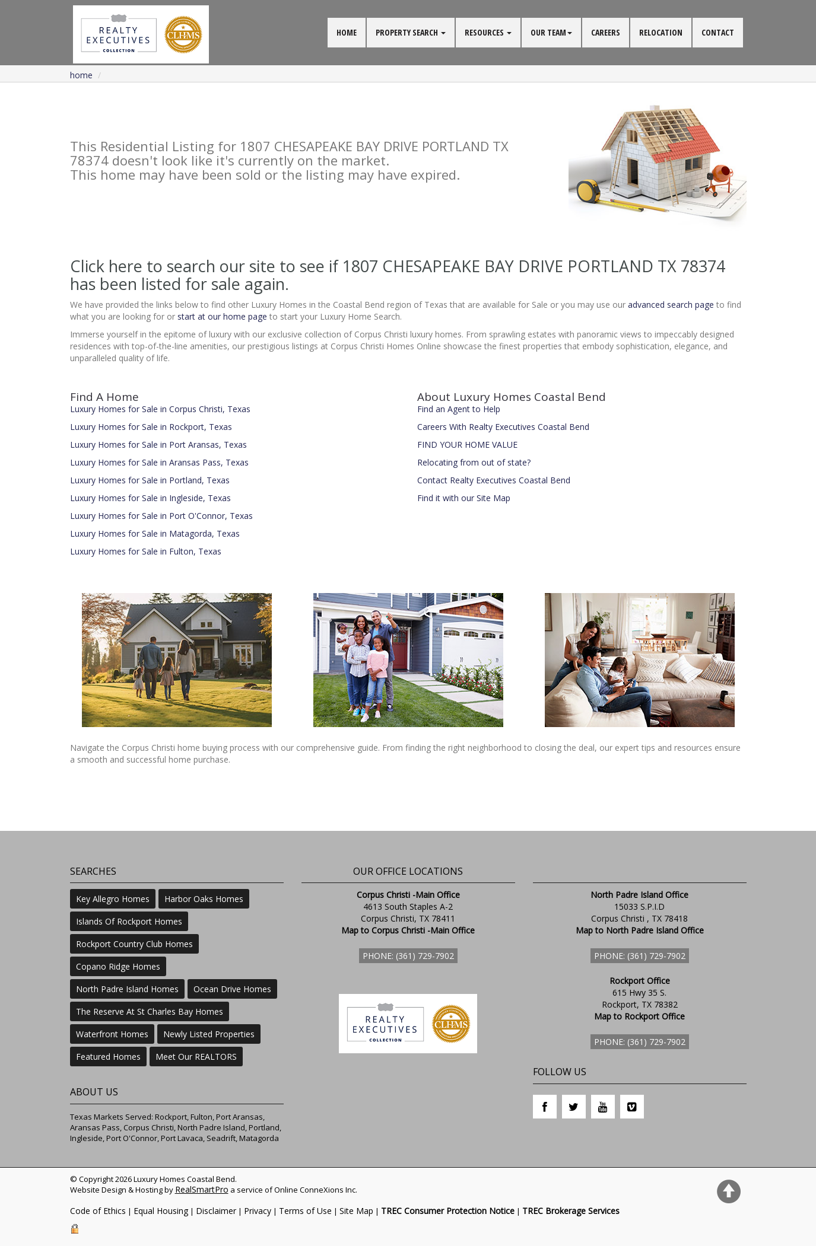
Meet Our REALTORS (196, 1056)
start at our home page (222, 316)
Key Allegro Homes (113, 898)
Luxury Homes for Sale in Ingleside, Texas (150, 498)
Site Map (356, 1210)
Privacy (257, 1210)
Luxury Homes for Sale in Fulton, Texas (145, 551)
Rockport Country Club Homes (134, 943)
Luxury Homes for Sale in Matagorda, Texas (155, 533)
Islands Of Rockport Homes (129, 921)
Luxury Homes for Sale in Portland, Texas (150, 480)
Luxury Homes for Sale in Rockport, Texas (151, 426)
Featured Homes (108, 1056)
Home (81, 75)
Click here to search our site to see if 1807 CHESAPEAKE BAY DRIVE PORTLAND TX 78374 (397, 266)
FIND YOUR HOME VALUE (467, 444)
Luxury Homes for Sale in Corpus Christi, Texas (160, 409)
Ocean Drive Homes (232, 989)
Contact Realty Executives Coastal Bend (493, 480)
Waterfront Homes (112, 1034)
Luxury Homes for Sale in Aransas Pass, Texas (159, 462)
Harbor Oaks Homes (203, 898)
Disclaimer (216, 1210)
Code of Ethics (98, 1210)
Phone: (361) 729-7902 (408, 955)
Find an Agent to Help (458, 409)
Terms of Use (305, 1210)
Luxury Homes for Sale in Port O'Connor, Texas (161, 515)
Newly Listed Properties (209, 1034)
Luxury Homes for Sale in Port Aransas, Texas (158, 444)
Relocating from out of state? (474, 462)
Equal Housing (161, 1210)
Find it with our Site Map (463, 498)
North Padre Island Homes (127, 989)
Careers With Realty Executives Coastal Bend (503, 426)
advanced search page (671, 304)
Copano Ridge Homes (118, 966)
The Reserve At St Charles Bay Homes (149, 1011)
